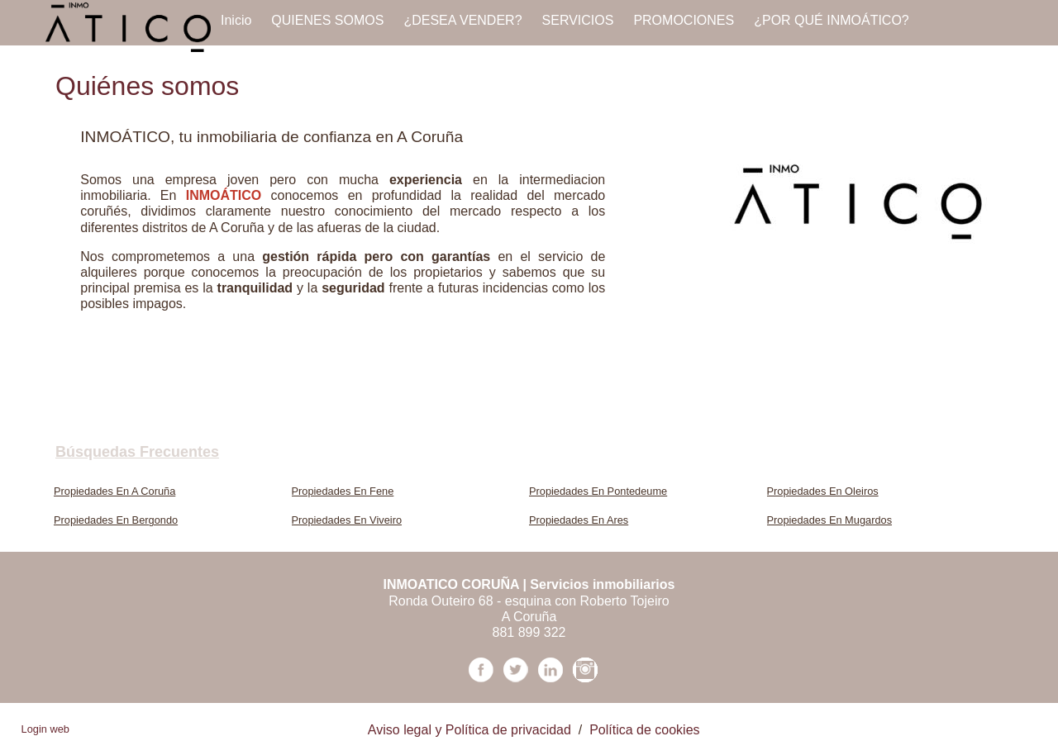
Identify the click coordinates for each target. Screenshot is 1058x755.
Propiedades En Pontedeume (598, 491)
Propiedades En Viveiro (347, 520)
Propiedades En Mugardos (830, 520)
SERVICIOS (578, 20)
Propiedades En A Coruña (114, 491)
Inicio (236, 20)
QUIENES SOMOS (327, 20)
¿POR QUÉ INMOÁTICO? (831, 20)
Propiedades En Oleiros (823, 491)
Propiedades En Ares (578, 520)
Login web (45, 729)
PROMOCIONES (683, 20)
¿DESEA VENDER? (462, 20)
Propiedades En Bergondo (116, 520)
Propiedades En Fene (343, 491)
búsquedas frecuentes (137, 452)
